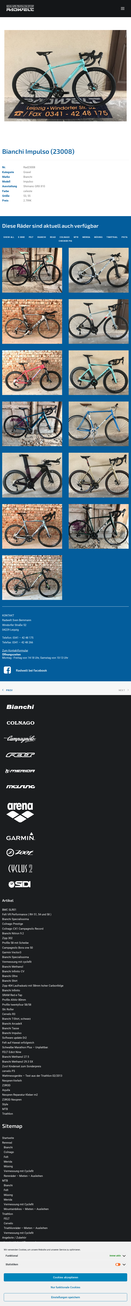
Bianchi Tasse (10, 1028)
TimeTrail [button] (112, 237)
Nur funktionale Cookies (65, 1287)
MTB (5, 1109)
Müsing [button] (98, 237)
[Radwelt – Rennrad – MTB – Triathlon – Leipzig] (20, 8)
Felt (6, 1157)
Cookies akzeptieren (65, 1277)
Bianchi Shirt (9, 980)
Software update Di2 (14, 1037)
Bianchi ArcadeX (12, 1023)
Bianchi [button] (42, 237)
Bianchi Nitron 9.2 (13, 933)
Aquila (6, 1090)
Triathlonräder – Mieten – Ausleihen (25, 1228)
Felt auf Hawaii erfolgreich (18, 1042)
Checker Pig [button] (65, 241)
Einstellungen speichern (65, 1297)
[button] (122, 8)
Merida (8, 1161)
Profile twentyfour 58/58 (16, 1004)
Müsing (8, 1166)
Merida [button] (86, 237)
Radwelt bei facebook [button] (31, 670)
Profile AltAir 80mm (14, 999)
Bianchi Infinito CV (13, 971)
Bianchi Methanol (12, 966)
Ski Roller (8, 1009)
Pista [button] (125, 237)
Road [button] (53, 237)
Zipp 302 (7, 938)
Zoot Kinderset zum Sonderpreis (21, 1066)
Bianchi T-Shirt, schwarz (16, 1018)
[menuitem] (9, 237)
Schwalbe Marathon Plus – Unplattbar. (25, 1047)
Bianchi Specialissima (15, 919)
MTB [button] (76, 237)
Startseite (8, 1138)
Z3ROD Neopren (12, 1099)
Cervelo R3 (8, 1014)
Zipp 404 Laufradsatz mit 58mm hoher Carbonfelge (32, 985)
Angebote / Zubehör (14, 1237)
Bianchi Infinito (11, 990)
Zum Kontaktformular (15, 650)
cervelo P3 (8, 1071)
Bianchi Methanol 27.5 (15, 1056)
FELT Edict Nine (11, 1052)
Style (5, 1104)
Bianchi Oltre (10, 976)
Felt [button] (31, 237)
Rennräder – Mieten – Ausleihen (23, 1176)
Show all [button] (8, 237)
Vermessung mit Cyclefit (19, 1171)
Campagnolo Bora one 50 (17, 947)
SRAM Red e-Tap (12, 995)
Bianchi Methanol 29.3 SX (17, 1061)
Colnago (9, 1152)
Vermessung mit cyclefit (17, 961)
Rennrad (7, 1142)
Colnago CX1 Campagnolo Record (22, 928)
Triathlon (7, 1113)
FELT (7, 1218)
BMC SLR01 (9, 909)
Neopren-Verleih (12, 1080)
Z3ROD (6, 1085)
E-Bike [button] (21, 237)
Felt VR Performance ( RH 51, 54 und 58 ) (26, 914)
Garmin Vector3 (11, 952)
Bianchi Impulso (12, 1033)
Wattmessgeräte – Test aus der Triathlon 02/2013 (32, 1075)
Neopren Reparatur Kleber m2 (20, 1094)
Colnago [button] (65, 237)
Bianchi (8, 1147)
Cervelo (8, 1223)
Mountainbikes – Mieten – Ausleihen (26, 1209)
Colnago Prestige (12, 923)
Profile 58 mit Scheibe (15, 942)
